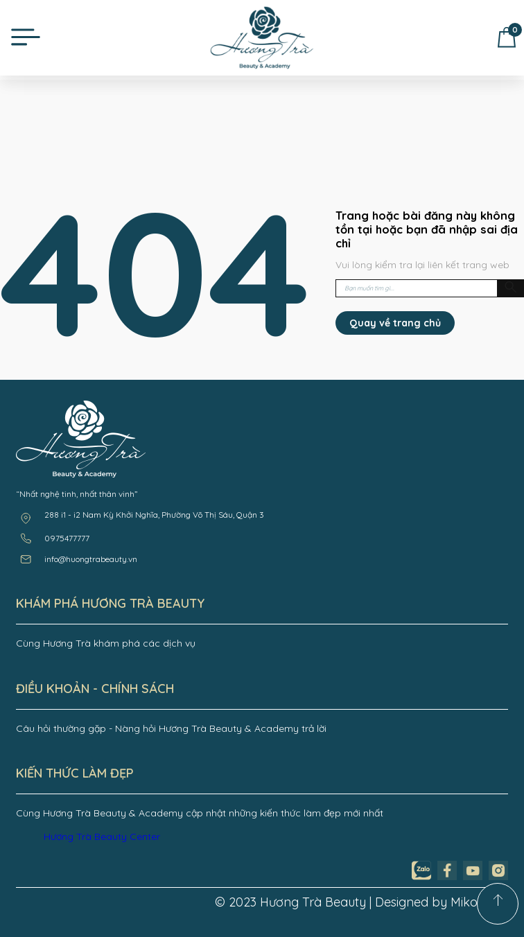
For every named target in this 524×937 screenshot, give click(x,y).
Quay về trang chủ (395, 323)
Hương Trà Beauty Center (102, 836)
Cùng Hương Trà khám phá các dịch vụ (105, 643)
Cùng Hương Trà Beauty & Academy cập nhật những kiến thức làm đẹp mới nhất (199, 813)
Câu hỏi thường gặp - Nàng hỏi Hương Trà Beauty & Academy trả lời (171, 728)
